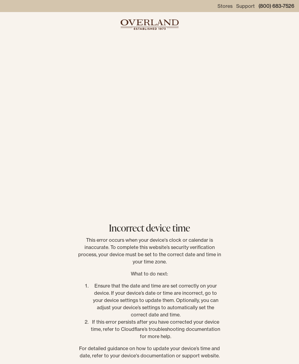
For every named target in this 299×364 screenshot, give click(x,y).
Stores (225, 6)
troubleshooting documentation (184, 329)
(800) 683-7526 (276, 6)
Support (245, 6)
